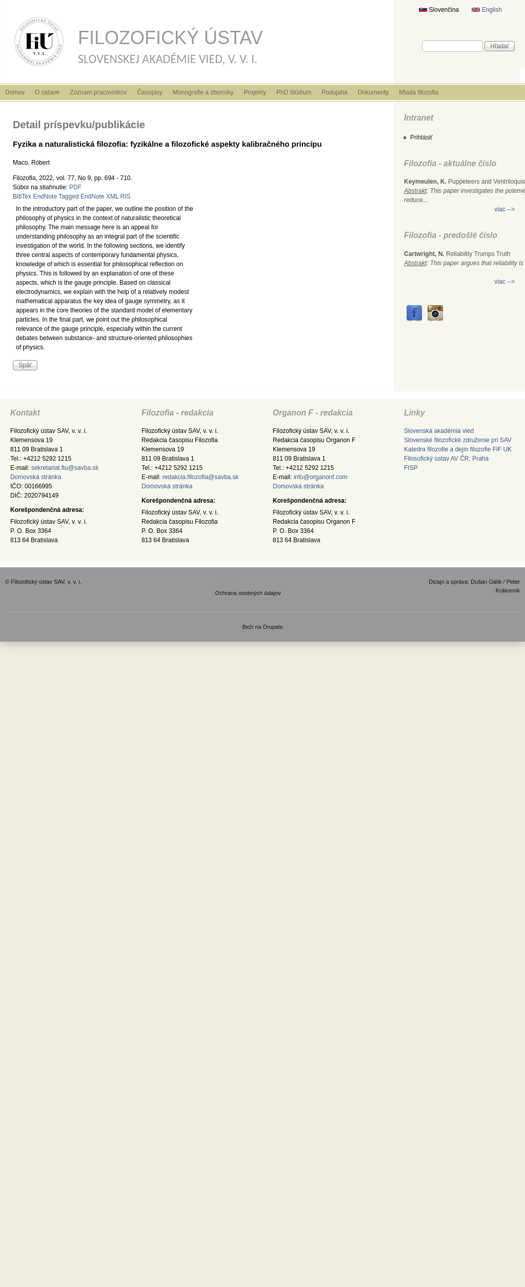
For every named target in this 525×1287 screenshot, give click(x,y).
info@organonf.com (321, 477)
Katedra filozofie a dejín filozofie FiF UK (458, 449)
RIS (125, 196)
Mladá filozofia (418, 92)
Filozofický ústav (170, 37)
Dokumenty (373, 92)
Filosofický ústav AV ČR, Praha (446, 458)
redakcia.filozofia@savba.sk (201, 477)
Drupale (273, 627)
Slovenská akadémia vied (439, 430)
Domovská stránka (35, 477)
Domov (15, 92)
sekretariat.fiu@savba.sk (65, 467)
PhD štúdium (294, 92)
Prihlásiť (421, 137)
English (487, 9)
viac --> (504, 209)
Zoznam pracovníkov (98, 92)
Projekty (255, 92)
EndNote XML (99, 196)
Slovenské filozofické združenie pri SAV (458, 440)
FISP (411, 467)
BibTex (22, 196)
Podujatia (335, 92)
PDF (75, 187)
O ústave (47, 92)
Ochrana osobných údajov (248, 593)
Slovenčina (439, 9)
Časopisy (149, 92)
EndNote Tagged (55, 196)
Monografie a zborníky (203, 92)
